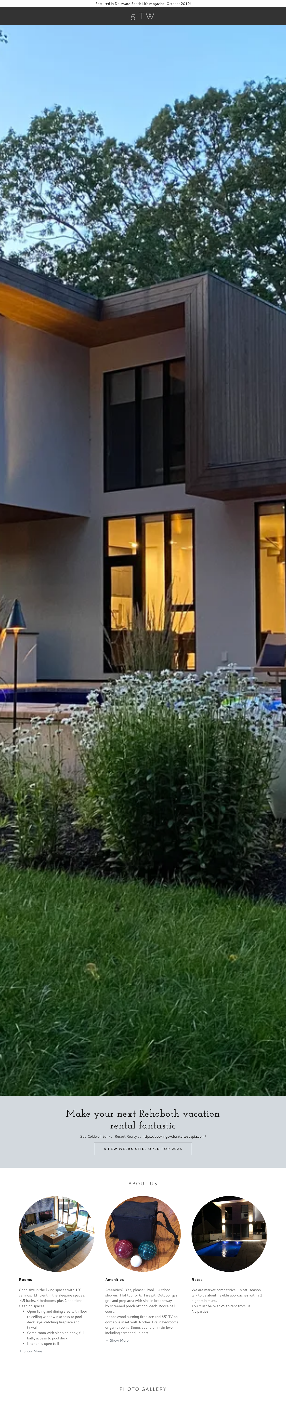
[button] (30, 1351)
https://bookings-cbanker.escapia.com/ (174, 1136)
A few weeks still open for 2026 (143, 1149)
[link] (143, 17)
